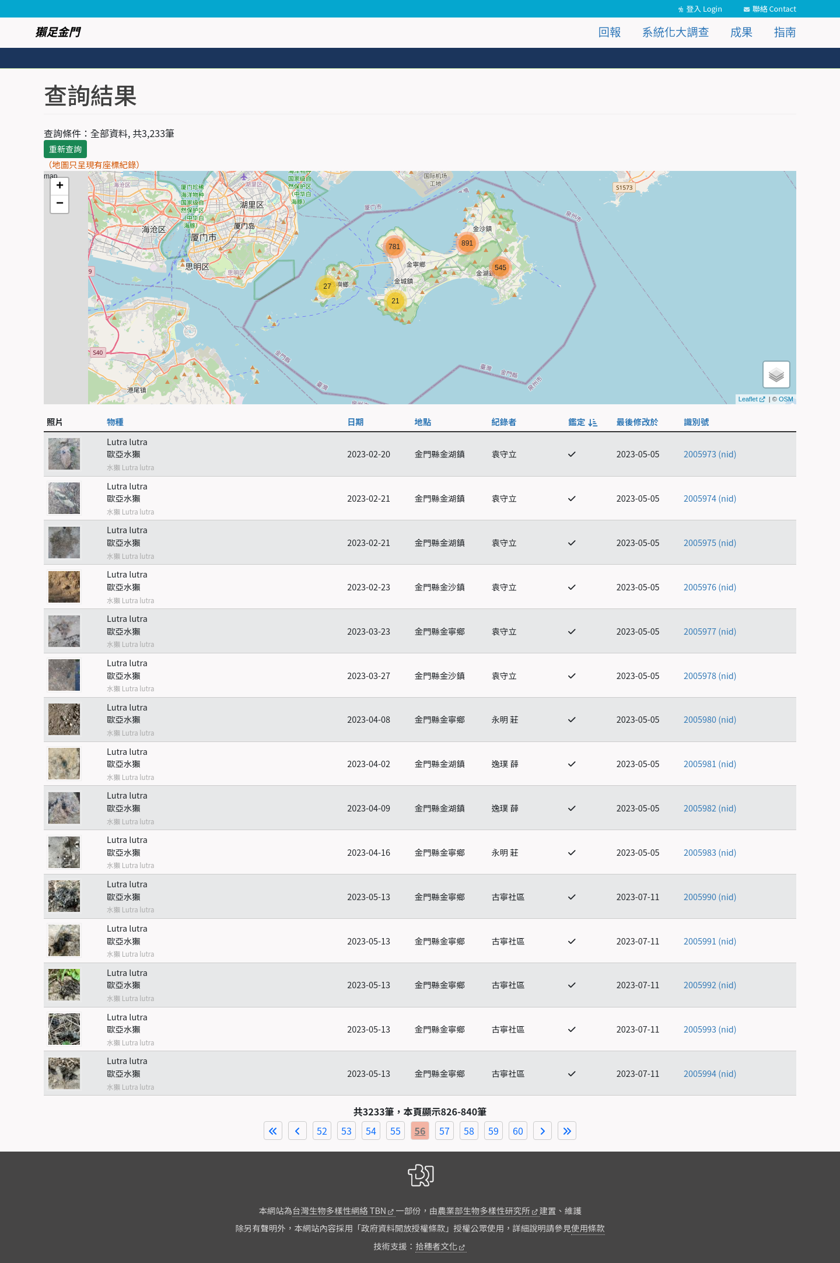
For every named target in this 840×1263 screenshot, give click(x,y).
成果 (741, 31)
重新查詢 (65, 149)
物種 (115, 421)
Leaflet (748, 399)
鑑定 (582, 421)
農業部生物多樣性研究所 (484, 1210)
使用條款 (588, 1228)
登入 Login (704, 8)
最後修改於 (638, 421)
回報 (609, 31)
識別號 (696, 421)
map (418, 287)
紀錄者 (503, 421)
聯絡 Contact (774, 8)
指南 (785, 31)
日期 (355, 421)
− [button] (60, 204)
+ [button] (60, 186)
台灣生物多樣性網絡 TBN (339, 1210)
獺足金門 (57, 31)
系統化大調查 (675, 31)
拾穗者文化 (436, 1246)
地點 (423, 421)
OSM (786, 399)
